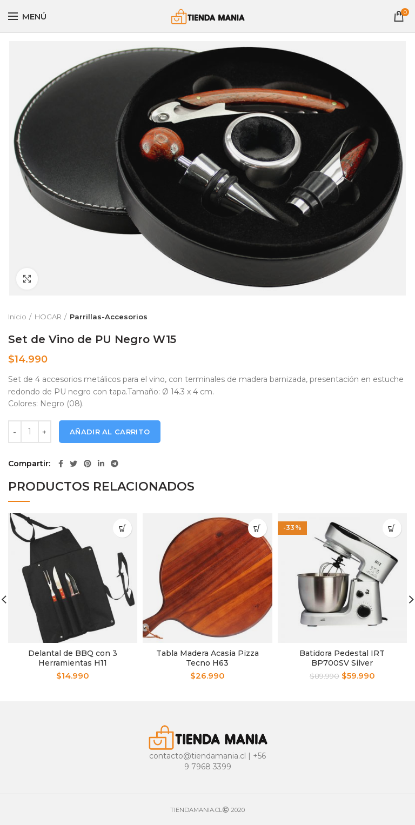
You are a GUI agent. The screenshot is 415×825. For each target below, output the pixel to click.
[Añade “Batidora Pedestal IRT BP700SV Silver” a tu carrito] (392, 528)
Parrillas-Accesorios (109, 316)
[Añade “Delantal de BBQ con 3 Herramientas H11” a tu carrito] (122, 528)
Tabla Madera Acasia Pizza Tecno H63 (207, 658)
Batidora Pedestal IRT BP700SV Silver (342, 658)
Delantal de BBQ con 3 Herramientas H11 (72, 658)
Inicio (17, 316)
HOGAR (48, 316)
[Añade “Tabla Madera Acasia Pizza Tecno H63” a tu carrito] (257, 528)
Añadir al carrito (110, 431)
